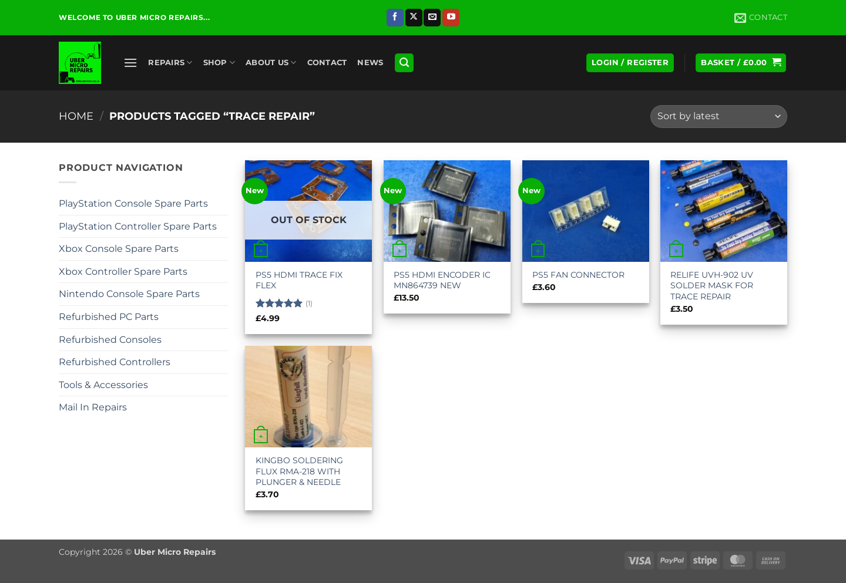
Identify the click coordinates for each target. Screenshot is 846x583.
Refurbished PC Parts (109, 316)
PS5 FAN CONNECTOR (578, 274)
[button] (130, 62)
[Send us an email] (432, 17)
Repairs (170, 62)
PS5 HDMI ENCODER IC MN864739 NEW (442, 280)
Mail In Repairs (93, 407)
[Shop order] (718, 116)
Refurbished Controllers (114, 362)
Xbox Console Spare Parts (119, 248)
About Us (271, 62)
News (370, 62)
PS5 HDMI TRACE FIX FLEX (299, 280)
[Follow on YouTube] (450, 17)
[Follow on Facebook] (395, 17)
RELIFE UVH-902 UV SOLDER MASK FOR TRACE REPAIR (711, 285)
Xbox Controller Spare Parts (123, 271)
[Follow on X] (413, 17)
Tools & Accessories (103, 384)
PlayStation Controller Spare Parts (138, 226)
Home (76, 116)
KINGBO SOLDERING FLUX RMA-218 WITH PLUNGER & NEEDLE (299, 471)
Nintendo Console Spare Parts (129, 293)
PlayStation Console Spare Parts (133, 203)
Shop (219, 62)
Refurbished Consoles (110, 339)
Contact (327, 62)
